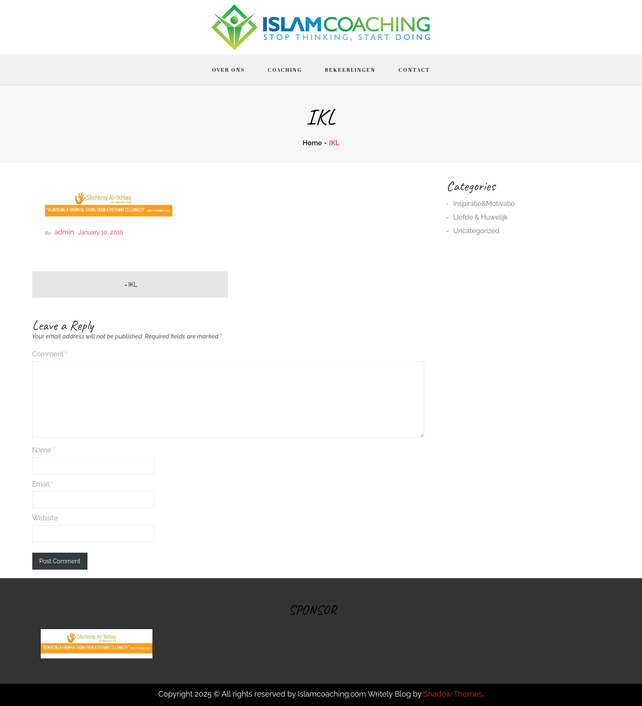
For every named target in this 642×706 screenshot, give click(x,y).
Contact (414, 69)
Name (43, 450)
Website (45, 518)
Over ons (228, 69)
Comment (50, 354)
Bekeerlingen (350, 69)
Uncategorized (476, 231)
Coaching (285, 69)
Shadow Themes (452, 693)
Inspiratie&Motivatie (484, 204)
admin (64, 232)
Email (43, 484)
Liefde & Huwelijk (480, 217)
